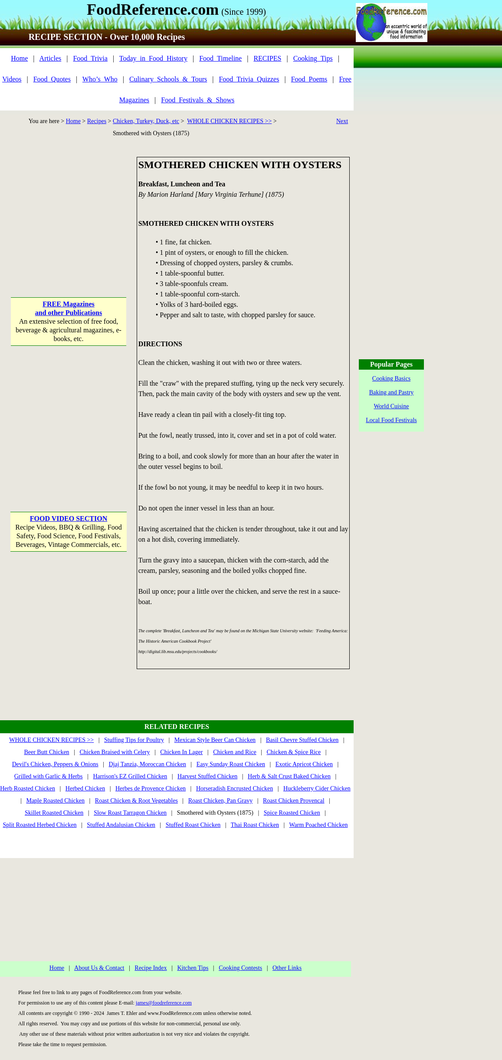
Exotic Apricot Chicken (304, 764)
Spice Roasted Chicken (292, 813)
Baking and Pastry (391, 392)
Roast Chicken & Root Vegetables (136, 800)
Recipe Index (151, 968)
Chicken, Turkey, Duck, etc (146, 121)
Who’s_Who (100, 79)
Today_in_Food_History (153, 58)
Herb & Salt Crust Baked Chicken (289, 776)
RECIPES (267, 58)
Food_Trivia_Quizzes (249, 79)
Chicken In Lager (181, 752)
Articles (50, 58)
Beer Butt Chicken (46, 752)
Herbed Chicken (85, 788)
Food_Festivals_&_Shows (197, 100)
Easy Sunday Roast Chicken (231, 764)
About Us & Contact (99, 968)
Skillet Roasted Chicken (54, 813)
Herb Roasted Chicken (27, 788)
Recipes (96, 121)
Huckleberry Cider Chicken (317, 788)
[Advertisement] (68, 211)
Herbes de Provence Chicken (150, 788)
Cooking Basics (391, 378)
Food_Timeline (220, 58)
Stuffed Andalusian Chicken (121, 825)
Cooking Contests (240, 968)
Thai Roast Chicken (255, 825)
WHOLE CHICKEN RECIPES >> (229, 121)
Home (19, 58)
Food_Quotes (52, 79)
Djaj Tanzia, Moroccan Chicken (147, 764)
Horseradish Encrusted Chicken (234, 788)
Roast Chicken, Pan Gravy (220, 800)
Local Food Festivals (391, 420)
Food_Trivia (90, 58)
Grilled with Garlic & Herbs (48, 776)
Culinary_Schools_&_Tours (168, 79)
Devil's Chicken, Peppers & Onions (55, 764)
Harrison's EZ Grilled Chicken (130, 776)
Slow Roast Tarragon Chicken (130, 813)
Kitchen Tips (192, 968)
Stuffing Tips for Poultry (134, 740)
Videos (11, 79)
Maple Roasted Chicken (55, 800)
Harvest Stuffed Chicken (207, 776)
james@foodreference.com (164, 1003)
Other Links (287, 968)
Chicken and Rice (234, 752)
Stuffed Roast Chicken (193, 825)
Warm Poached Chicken (318, 825)
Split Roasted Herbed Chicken (40, 825)
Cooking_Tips (313, 58)
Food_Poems (309, 79)
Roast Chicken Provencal (294, 800)
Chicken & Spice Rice (293, 752)
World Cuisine (391, 406)
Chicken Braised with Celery (114, 752)
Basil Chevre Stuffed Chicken (302, 740)
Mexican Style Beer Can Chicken (215, 740)
